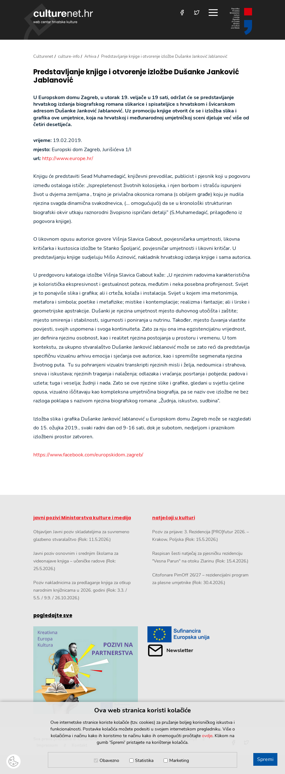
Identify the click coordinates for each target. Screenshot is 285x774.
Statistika (144, 760)
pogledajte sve (52, 615)
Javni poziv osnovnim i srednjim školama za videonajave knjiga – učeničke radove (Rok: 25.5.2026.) (75, 561)
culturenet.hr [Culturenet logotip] (63, 16)
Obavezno (109, 760)
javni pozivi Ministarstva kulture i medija (82, 518)
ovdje (207, 736)
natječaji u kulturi (173, 518)
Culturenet (43, 56)
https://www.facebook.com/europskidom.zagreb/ (88, 454)
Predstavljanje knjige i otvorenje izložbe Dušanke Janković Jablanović (136, 76)
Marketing (179, 760)
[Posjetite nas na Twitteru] (196, 12)
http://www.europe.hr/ (67, 158)
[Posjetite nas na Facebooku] (182, 12)
